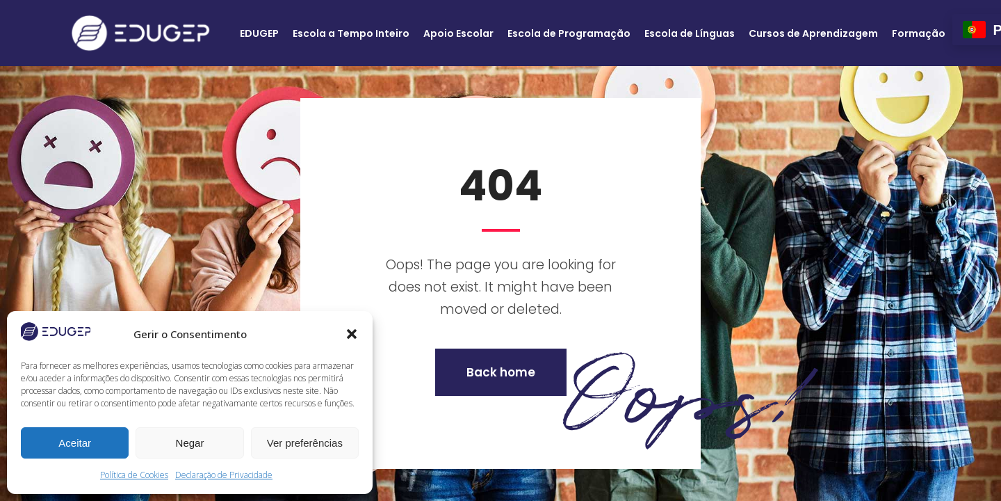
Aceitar (74, 443)
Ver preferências (305, 443)
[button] (352, 334)
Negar (190, 443)
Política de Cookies (134, 475)
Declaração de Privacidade (223, 475)
